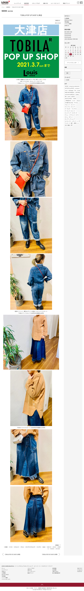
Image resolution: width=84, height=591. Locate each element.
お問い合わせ (55, 571)
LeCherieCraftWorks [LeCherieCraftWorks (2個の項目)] (70, 94)
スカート (49, 547)
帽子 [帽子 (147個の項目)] (72, 123)
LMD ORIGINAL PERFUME (71, 39)
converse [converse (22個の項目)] (77, 88)
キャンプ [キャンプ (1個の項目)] (73, 106)
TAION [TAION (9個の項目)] (74, 98)
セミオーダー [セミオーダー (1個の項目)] (75, 113)
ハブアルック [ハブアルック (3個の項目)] (72, 115)
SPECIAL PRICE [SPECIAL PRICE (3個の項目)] (68, 98)
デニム (22, 547)
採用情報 (54, 568)
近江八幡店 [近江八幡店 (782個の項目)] (67, 125)
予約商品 (67, 22)
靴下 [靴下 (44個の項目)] (72, 125)
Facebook (79, 571)
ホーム (3, 7)
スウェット (16, 547)
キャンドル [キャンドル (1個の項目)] (67, 106)
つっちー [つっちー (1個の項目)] (74, 100)
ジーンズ (57, 548)
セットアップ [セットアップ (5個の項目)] (68, 113)
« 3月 (66, 58)
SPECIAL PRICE (68, 20)
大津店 (6, 547)
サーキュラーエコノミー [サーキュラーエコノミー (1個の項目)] (70, 111)
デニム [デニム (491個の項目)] (66, 115)
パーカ (10, 547)
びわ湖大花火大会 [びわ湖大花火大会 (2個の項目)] (69, 102)
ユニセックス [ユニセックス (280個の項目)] (68, 121)
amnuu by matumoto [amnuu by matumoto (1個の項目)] (74, 86)
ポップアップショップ (30, 547)
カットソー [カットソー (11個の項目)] (73, 104)
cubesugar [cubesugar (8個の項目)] (70, 90)
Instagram (79, 570)
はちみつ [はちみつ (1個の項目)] (79, 100)
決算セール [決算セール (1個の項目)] (76, 123)
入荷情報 (67, 18)
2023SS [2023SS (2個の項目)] (66, 86)
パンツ (54, 547)
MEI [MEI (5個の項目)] (66, 96)
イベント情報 (68, 24)
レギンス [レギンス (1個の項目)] (74, 121)
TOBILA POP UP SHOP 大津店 (12, 554)
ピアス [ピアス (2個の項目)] (77, 115)
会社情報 (54, 570)
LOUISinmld (68, 33)
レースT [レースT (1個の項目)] (78, 121)
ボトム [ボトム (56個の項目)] (66, 117)
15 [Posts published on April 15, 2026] (70, 52)
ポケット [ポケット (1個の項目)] (71, 117)
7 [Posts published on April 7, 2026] (68, 51)
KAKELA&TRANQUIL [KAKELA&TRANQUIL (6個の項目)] (69, 92)
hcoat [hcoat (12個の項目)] (78, 90)
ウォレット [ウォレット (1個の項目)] (67, 104)
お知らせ (67, 25)
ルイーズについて (55, 3)
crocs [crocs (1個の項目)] (66, 90)
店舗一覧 (45, 3)
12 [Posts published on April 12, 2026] (80, 51)
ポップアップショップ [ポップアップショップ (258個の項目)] (70, 119)
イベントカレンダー (73, 62)
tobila (44, 547)
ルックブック (17, 3)
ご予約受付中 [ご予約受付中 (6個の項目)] (68, 100)
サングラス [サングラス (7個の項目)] (74, 108)
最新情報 (26, 3)
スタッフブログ (36, 3)
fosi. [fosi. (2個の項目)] (75, 90)
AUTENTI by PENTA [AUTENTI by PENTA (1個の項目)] (69, 88)
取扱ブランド (66, 3)
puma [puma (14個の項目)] (69, 96)
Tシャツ (52, 548)
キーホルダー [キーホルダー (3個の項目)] (68, 108)
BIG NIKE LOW (68, 32)
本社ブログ (79, 568)
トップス (39, 547)
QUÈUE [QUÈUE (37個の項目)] (73, 96)
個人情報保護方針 (56, 573)
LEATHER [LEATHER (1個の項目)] (77, 92)
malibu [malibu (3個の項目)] (77, 94)
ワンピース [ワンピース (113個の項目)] (67, 123)
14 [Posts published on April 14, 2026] (68, 52)
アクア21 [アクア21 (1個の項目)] (76, 102)
